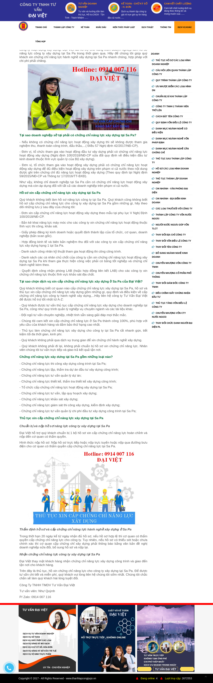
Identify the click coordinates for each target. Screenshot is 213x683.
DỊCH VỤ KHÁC (185, 27)
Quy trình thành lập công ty (172, 80)
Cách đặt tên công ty (167, 116)
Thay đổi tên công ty (167, 247)
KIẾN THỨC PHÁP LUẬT (124, 27)
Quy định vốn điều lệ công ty (172, 122)
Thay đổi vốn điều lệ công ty (171, 241)
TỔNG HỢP (40, 41)
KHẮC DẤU (101, 27)
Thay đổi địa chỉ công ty (169, 234)
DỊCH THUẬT (148, 27)
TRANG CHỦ (41, 27)
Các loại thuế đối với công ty (172, 208)
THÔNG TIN (165, 27)
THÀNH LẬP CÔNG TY (64, 27)
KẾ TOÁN (85, 27)
